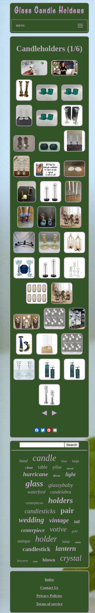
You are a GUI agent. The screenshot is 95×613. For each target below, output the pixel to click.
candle (44, 458)
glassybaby (60, 485)
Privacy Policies (49, 596)
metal (70, 468)
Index (49, 579)
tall (77, 522)
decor (57, 475)
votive (58, 529)
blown (49, 559)
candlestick (36, 549)
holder (46, 538)
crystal (71, 558)
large (75, 461)
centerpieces (34, 503)
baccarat (22, 560)
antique (23, 541)
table (42, 467)
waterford (36, 491)
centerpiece (33, 530)
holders (60, 500)
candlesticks (40, 511)
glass (34, 483)
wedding (31, 520)
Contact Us (49, 588)
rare (35, 561)
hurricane (35, 474)
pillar (57, 467)
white (78, 542)
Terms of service (49, 604)
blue (64, 461)
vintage (59, 520)
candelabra (60, 491)
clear (29, 468)
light (70, 474)
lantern (65, 548)
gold (75, 531)
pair (67, 510)
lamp (66, 541)
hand (24, 461)
